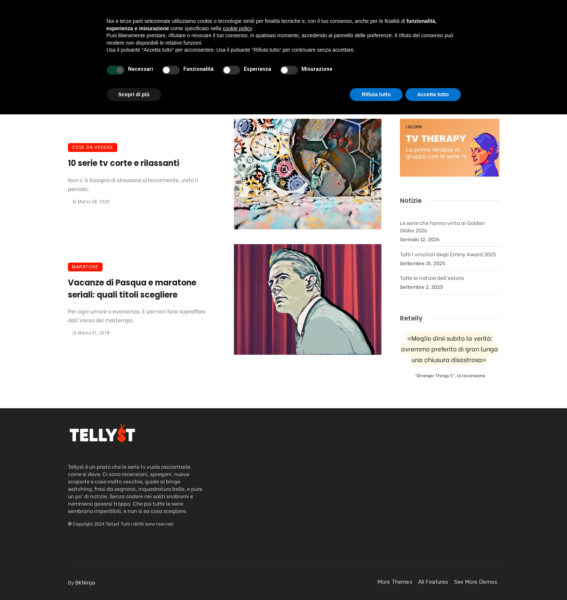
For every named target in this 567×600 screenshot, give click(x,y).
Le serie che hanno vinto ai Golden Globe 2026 (442, 226)
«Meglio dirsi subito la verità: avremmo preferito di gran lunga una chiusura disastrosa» (449, 348)
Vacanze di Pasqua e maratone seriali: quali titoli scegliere (132, 289)
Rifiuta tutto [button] (376, 580)
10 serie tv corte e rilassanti (123, 163)
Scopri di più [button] (134, 580)
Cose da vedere (92, 147)
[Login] (478, 53)
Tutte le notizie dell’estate (432, 277)
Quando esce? (399, 53)
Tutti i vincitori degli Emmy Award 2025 (448, 254)
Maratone (85, 267)
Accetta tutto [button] (433, 580)
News (265, 53)
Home (107, 53)
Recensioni (189, 53)
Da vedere (143, 53)
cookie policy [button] (237, 514)
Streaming (302, 53)
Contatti (448, 53)
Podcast (232, 53)
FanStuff (351, 53)
